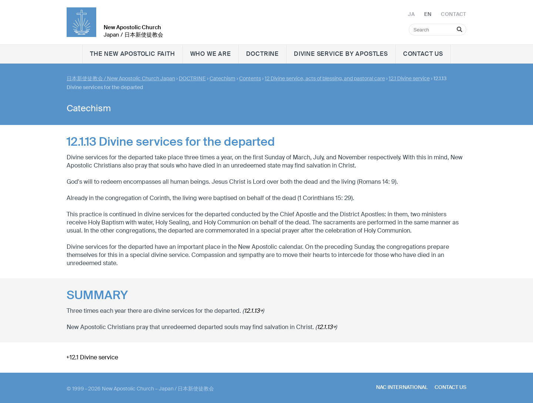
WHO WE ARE (210, 54)
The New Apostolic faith (132, 54)
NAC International (402, 387)
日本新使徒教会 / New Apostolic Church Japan (121, 78)
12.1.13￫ (253, 311)
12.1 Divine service (409, 78)
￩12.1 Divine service (92, 357)
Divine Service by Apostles (341, 54)
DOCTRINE (262, 54)
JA (411, 14)
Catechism (222, 78)
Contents (250, 78)
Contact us (423, 54)
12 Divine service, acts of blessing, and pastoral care (325, 78)
